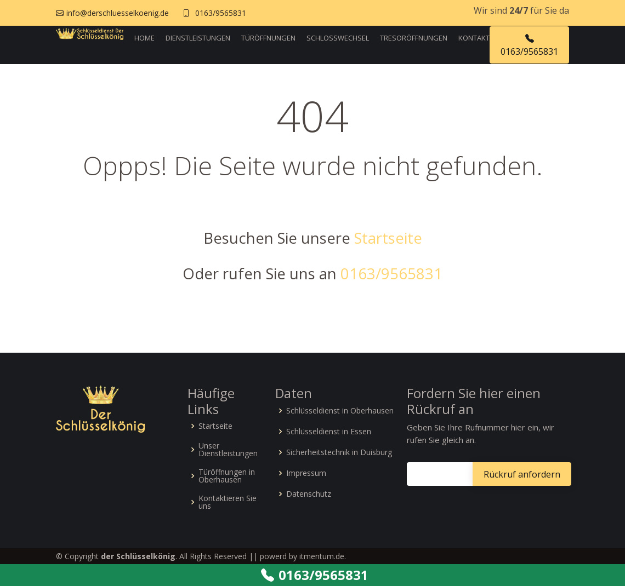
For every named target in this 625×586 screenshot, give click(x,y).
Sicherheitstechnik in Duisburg (339, 452)
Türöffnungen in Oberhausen (226, 476)
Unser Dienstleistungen (228, 449)
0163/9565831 (220, 13)
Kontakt (474, 38)
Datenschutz (308, 494)
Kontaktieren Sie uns (227, 502)
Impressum (306, 473)
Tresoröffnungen (413, 38)
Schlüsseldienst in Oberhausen (340, 411)
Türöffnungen (268, 38)
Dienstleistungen (198, 38)
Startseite (388, 237)
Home (144, 38)
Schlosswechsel (337, 38)
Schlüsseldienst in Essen (328, 431)
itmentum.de (321, 556)
